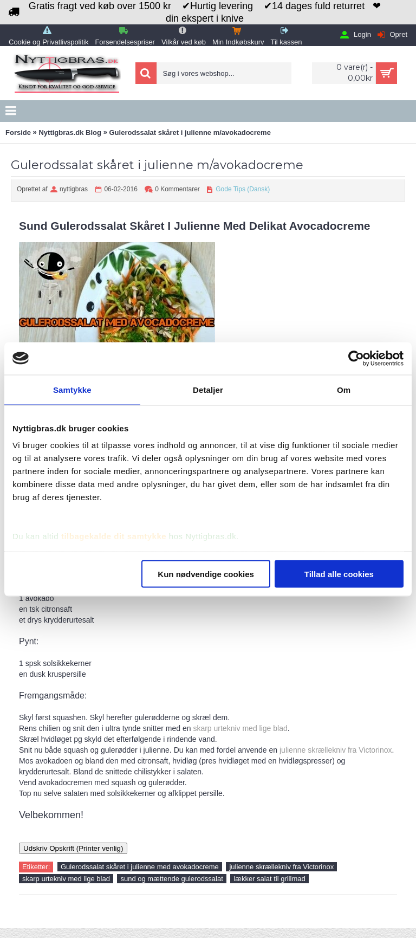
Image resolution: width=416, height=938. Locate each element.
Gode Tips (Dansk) (243, 189)
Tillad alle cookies (339, 573)
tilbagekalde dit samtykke (113, 536)
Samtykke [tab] (72, 389)
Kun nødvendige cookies (206, 573)
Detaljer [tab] (208, 389)
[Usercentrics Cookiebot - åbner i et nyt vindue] (356, 358)
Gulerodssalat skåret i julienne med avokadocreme (140, 867)
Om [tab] (343, 389)
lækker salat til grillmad (269, 879)
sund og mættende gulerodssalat (171, 879)
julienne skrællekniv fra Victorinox (336, 750)
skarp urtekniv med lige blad (240, 728)
